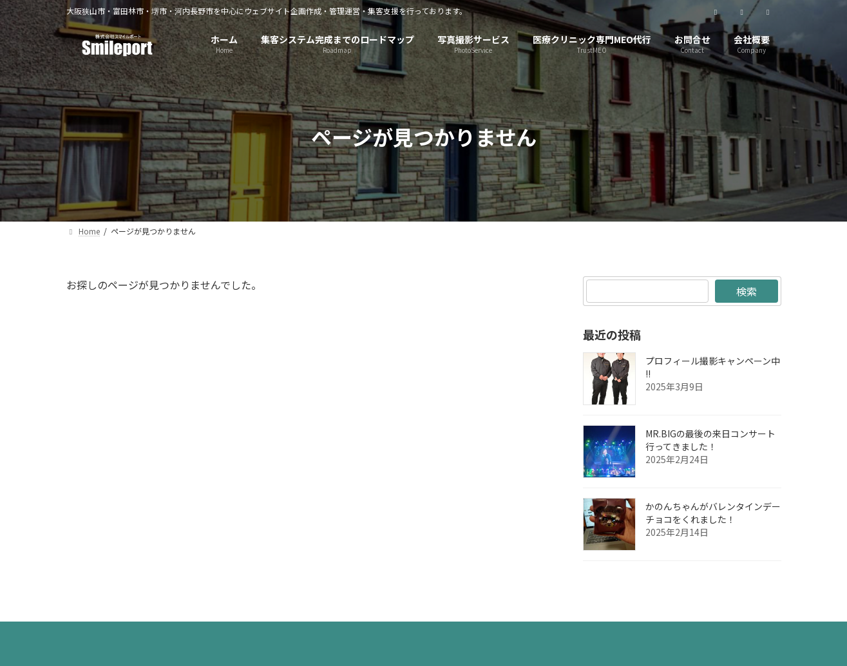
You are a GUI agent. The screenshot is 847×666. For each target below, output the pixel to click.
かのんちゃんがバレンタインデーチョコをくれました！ (713, 513)
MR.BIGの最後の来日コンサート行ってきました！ (710, 440)
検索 (746, 291)
